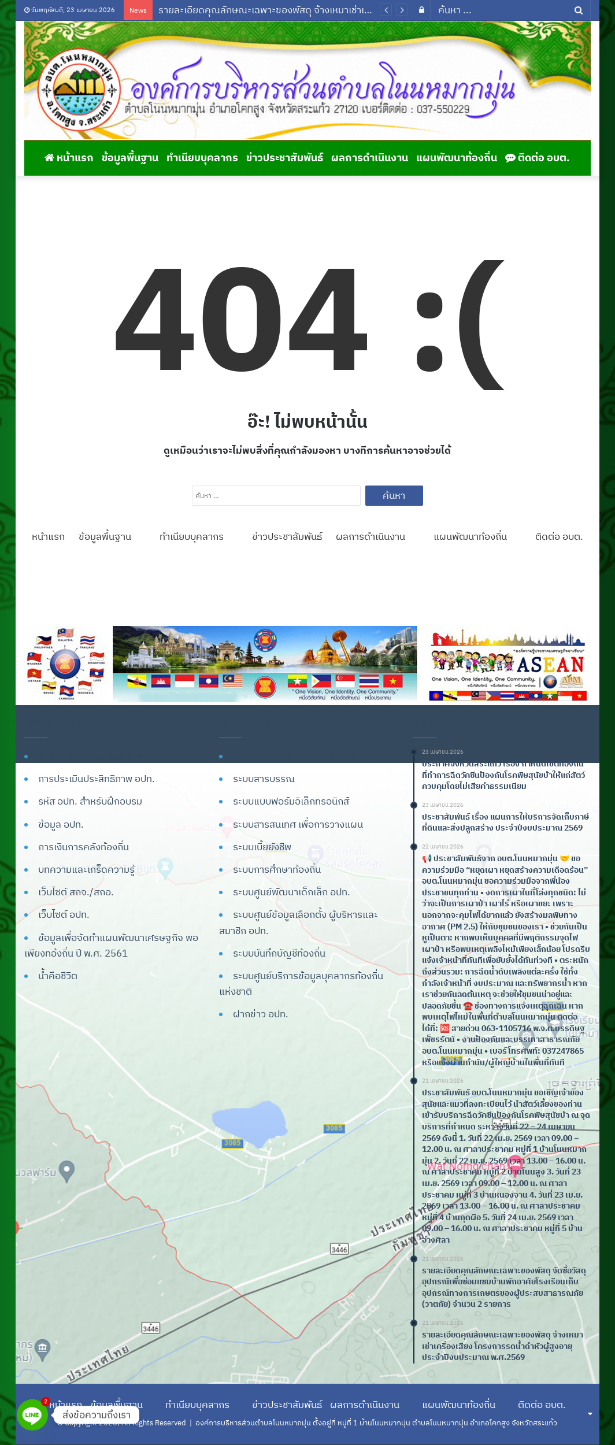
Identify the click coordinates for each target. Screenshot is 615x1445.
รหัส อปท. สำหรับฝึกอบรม (90, 801)
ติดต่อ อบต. (537, 157)
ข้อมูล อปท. (61, 824)
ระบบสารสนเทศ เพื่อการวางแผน (298, 824)
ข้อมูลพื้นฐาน (130, 157)
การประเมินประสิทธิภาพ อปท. (96, 778)
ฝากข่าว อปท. (260, 1013)
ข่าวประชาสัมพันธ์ (284, 157)
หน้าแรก (69, 157)
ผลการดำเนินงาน (369, 157)
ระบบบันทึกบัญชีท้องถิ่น (279, 953)
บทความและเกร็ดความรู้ (86, 869)
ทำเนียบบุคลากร (202, 157)
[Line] (32, 1415)
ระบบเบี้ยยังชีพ (262, 846)
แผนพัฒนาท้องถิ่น (456, 157)
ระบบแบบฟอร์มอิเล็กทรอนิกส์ (291, 801)
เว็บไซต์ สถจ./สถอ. (76, 891)
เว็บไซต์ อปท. (64, 914)
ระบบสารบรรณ (264, 778)
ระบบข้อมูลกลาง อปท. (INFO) (98, 756)
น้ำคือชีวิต (57, 975)
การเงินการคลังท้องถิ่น (83, 846)
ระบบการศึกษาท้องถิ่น (277, 869)
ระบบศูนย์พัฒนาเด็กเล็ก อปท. (291, 891)
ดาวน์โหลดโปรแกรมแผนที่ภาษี (293, 756)
